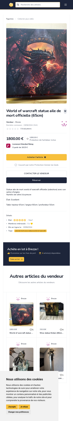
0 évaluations (26, 128)
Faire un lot (16, 259)
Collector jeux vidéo (26, 19)
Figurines (10, 19)
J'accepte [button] (12, 407)
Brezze (18, 122)
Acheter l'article (36, 157)
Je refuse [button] (24, 407)
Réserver (36, 180)
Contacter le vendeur (36, 173)
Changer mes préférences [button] (18, 412)
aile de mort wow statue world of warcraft (30, 231)
